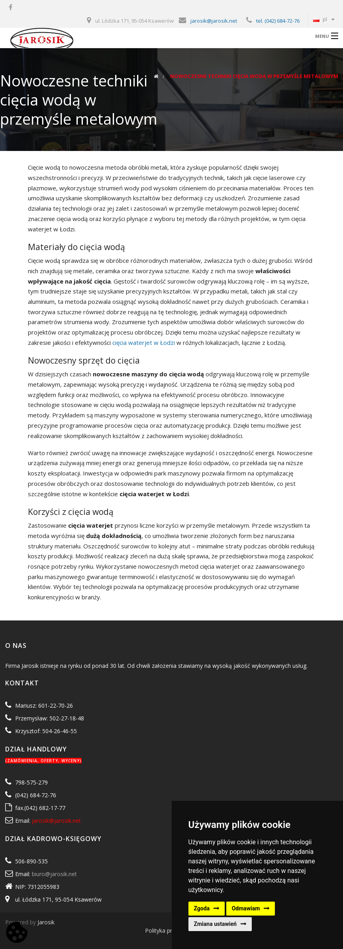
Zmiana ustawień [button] (215, 924)
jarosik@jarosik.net (213, 20)
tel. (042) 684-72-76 (278, 20)
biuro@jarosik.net (54, 874)
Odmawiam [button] (246, 908)
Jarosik (46, 922)
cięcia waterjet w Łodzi (143, 342)
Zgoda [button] (202, 908)
